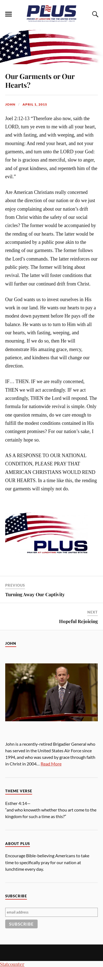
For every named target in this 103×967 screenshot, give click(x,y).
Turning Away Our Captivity (35, 594)
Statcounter (12, 964)
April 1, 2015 (35, 104)
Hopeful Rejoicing (78, 621)
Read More (51, 763)
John (10, 104)
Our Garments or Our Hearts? (39, 80)
